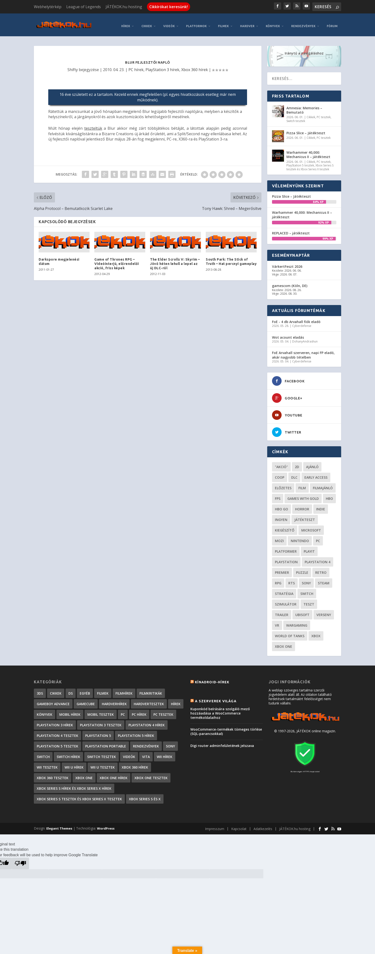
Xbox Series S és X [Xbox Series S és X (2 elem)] (145, 795)
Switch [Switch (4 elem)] (43, 753)
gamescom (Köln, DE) (289, 282)
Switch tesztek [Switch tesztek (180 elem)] (101, 753)
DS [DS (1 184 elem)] (70, 690)
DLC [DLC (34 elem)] (294, 474)
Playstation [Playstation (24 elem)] (286, 558)
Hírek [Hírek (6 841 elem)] (176, 700)
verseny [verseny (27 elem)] (323, 611)
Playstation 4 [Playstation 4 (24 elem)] (317, 558)
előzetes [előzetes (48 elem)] (283, 484)
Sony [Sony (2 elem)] (170, 742)
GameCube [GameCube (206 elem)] (86, 700)
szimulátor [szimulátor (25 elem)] (285, 601)
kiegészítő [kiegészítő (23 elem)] (284, 527)
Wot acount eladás (288, 333)
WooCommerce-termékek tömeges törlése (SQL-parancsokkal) (226, 728)
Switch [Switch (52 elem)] (306, 590)
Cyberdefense (301, 322)
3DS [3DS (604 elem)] (40, 690)
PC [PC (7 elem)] (123, 711)
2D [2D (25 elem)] (297, 463)
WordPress (106, 825)
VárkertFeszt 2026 (287, 263)
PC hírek (136, 66)
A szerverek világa (215, 697)
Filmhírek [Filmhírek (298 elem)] (124, 690)
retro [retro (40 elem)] (321, 569)
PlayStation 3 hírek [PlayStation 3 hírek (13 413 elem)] (55, 721)
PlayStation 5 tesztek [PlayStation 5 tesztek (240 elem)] (57, 742)
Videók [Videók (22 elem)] (129, 753)
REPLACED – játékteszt (291, 229)
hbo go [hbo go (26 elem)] (281, 505)
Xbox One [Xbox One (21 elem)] (283, 643)
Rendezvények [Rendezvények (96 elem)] (146, 742)
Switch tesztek (295, 117)
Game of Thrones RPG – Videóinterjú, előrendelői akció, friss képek (116, 260)
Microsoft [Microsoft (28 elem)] (311, 527)
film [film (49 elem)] (302, 484)
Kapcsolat (239, 825)
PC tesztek (324, 113)
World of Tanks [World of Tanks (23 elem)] (289, 632)
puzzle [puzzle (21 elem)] (302, 569)
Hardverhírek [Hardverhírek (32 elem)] (114, 700)
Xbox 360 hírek (194, 66)
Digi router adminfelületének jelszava (222, 742)
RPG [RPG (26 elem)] (278, 579)
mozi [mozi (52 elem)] (279, 537)
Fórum (332, 22)
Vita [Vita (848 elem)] (146, 753)
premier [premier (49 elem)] (282, 569)
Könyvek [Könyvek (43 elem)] (44, 711)
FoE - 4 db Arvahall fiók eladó (296, 318)
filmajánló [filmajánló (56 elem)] (323, 484)
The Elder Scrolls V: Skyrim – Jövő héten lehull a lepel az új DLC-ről (175, 260)
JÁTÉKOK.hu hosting (124, 6)
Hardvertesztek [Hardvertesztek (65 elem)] (149, 700)
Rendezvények (303, 22)
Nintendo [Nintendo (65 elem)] (300, 537)
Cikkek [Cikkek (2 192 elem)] (55, 690)
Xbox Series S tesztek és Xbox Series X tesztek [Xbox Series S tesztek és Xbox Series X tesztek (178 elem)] (79, 795)
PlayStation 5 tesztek (300, 162)
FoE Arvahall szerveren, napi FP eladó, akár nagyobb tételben (303, 351)
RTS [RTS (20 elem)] (291, 579)
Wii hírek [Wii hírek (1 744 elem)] (164, 753)
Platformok (196, 22)
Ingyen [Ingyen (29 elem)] (281, 516)
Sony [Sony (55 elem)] (306, 579)
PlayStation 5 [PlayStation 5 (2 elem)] (98, 732)
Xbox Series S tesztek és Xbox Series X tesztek (309, 164)
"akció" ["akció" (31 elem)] (281, 463)
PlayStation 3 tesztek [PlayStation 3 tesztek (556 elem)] (100, 721)
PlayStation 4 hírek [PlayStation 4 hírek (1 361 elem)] (146, 721)
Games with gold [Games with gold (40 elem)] (303, 495)
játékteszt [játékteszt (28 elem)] (304, 516)
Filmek (223, 22)
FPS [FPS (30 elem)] (277, 495)
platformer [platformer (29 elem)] (286, 548)
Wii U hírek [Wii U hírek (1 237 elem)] (74, 764)
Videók (169, 22)
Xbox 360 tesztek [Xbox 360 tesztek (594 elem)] (52, 774)
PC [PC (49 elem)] (318, 537)
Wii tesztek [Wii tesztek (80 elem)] (47, 764)
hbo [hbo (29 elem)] (329, 495)
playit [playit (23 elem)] (309, 548)
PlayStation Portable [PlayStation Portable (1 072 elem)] (105, 742)
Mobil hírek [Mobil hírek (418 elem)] (69, 711)
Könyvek (273, 22)
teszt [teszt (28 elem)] (308, 601)
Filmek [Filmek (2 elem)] (103, 690)
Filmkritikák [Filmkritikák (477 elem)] (150, 690)
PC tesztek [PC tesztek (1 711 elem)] (163, 711)
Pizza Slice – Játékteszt (305, 129)
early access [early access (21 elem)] (315, 474)
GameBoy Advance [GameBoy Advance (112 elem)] (53, 700)
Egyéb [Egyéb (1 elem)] (85, 690)
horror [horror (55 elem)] (302, 505)
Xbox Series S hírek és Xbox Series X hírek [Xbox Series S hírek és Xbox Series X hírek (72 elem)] (74, 785)
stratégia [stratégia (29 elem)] (284, 590)
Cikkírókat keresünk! (168, 6)
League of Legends (83, 6)
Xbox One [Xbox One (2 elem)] (84, 774)
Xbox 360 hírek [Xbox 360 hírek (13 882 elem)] (135, 764)
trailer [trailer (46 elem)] (281, 611)
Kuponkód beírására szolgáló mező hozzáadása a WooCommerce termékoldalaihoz (220, 709)
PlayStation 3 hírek (162, 66)
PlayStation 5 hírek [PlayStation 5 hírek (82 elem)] (136, 732)
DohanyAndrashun (305, 338)
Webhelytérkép (47, 6)
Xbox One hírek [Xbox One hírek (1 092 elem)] (113, 774)
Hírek (125, 22)
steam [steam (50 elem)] (323, 579)
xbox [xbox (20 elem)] (316, 632)
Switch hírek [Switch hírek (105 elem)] (68, 753)
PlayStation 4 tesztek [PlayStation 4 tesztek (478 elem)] (57, 732)
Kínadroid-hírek (212, 679)
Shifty (72, 66)
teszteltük (93, 125)
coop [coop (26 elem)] (279, 474)
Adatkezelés (263, 825)
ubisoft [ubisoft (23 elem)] (302, 611)
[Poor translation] (20, 860)
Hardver (247, 22)
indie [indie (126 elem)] (320, 505)
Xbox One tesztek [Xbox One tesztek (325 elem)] (151, 774)
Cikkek (146, 22)
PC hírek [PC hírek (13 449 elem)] (139, 711)
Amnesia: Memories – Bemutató (304, 106)
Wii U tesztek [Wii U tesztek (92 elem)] (103, 764)
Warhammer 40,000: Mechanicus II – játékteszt (308, 151)
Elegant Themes (59, 825)
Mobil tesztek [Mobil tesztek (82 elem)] (100, 711)
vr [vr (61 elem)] (277, 622)
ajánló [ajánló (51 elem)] (312, 463)
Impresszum (214, 825)
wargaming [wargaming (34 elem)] (296, 622)
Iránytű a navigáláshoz (304, 49)
